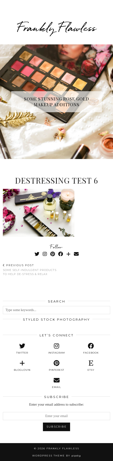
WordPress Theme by (56, 455)
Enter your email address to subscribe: (56, 404)
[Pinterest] (52, 254)
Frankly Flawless (56, 28)
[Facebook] (60, 254)
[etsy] (91, 366)
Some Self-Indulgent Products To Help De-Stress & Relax (29, 270)
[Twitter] (37, 254)
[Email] (76, 254)
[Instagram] (45, 254)
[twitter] (22, 348)
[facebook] (91, 348)
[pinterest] (56, 366)
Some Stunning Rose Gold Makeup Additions (56, 101)
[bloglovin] (22, 366)
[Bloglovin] (68, 254)
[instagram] (56, 348)
